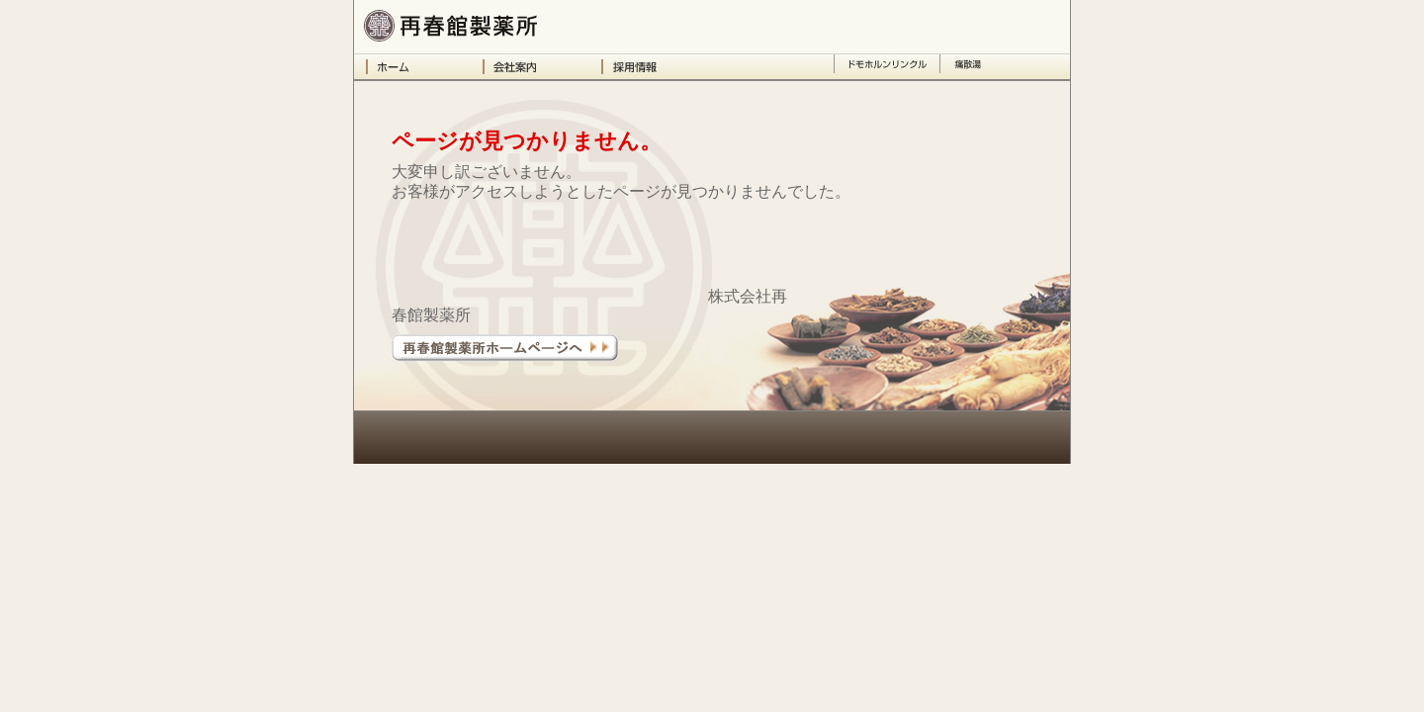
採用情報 (660, 66)
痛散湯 (967, 66)
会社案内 (542, 66)
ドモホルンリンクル (886, 66)
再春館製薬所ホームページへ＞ (505, 347)
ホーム (424, 66)
